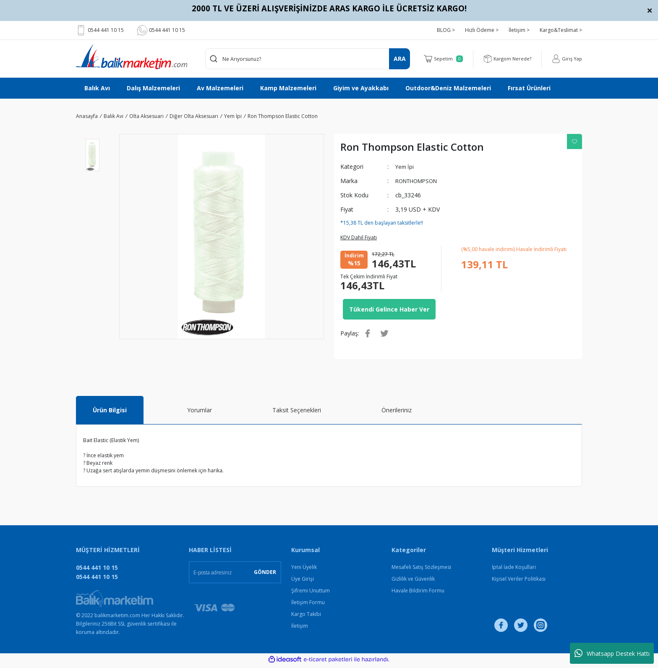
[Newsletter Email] (235, 575)
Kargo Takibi (306, 616)
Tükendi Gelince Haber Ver (389, 310)
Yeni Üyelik (304, 569)
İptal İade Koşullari (514, 569)
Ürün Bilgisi (110, 413)
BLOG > (446, 30)
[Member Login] (566, 58)
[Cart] (439, 58)
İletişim (299, 628)
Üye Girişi (302, 581)
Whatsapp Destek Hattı (612, 653)
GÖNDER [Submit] (265, 574)
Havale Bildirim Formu (418, 593)
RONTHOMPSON (419, 181)
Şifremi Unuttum (310, 593)
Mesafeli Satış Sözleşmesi (421, 569)
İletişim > (519, 30)
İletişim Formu (308, 604)
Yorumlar (199, 413)
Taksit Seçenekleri (296, 413)
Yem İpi (405, 166)
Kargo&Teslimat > (561, 30)
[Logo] (131, 56)
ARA (400, 59)
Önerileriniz (396, 413)
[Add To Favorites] (574, 141)
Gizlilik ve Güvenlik (413, 581)
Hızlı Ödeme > (482, 30)
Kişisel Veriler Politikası (519, 581)
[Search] (307, 58)
